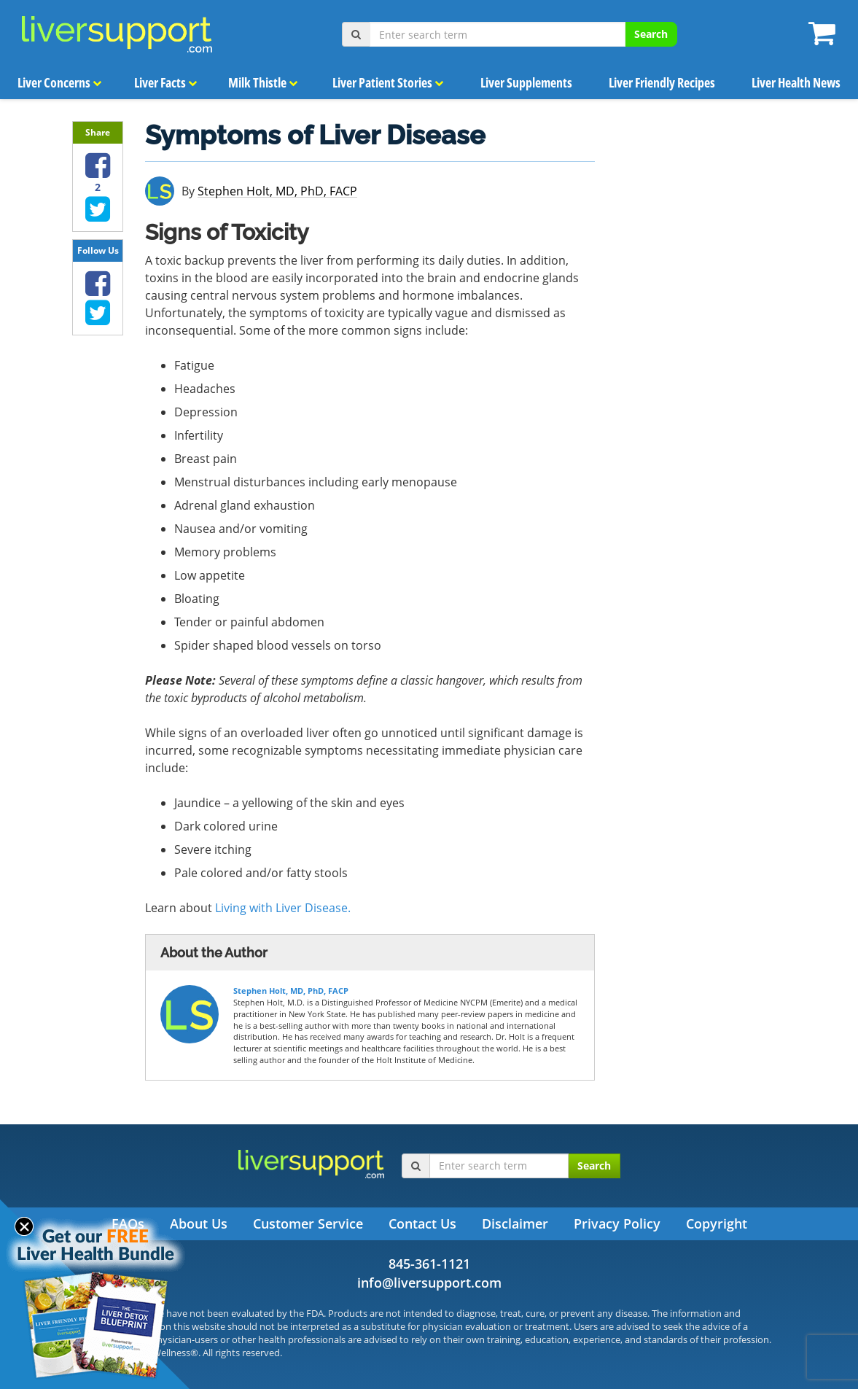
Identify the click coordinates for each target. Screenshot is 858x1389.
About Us (198, 1223)
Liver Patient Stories (389, 82)
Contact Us (422, 1223)
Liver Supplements (527, 82)
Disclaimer (515, 1223)
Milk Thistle (263, 82)
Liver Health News (796, 82)
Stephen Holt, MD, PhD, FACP (277, 191)
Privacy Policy (617, 1223)
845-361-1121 (429, 1263)
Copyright (716, 1223)
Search (651, 34)
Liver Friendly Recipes (662, 82)
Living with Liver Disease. (283, 908)
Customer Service (308, 1223)
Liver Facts (165, 82)
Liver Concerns (59, 82)
